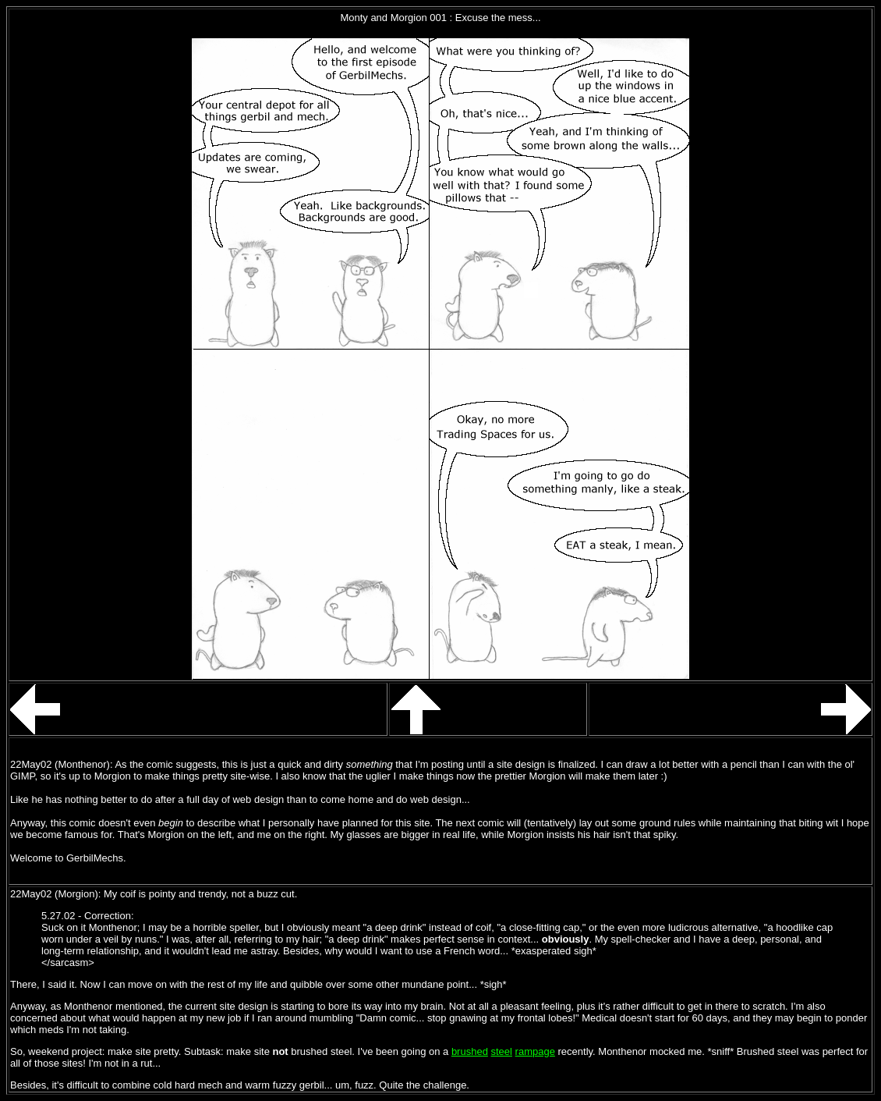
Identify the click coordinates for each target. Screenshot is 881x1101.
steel (501, 1051)
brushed (469, 1051)
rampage (535, 1051)
